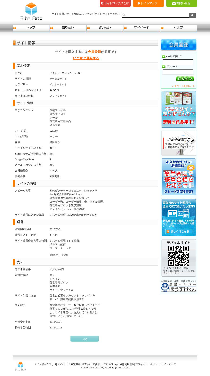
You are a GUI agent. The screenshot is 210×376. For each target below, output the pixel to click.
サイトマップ (148, 3)
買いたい (105, 28)
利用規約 (129, 364)
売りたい (68, 28)
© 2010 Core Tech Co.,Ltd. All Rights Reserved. (105, 367)
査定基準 (76, 364)
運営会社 (87, 364)
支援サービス (100, 364)
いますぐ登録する (86, 58)
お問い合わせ (115, 364)
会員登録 (94, 52)
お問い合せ (181, 3)
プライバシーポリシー (147, 364)
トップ (31, 28)
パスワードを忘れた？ (183, 86)
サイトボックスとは (115, 3)
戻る (85, 339)
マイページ (141, 28)
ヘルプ (178, 28)
